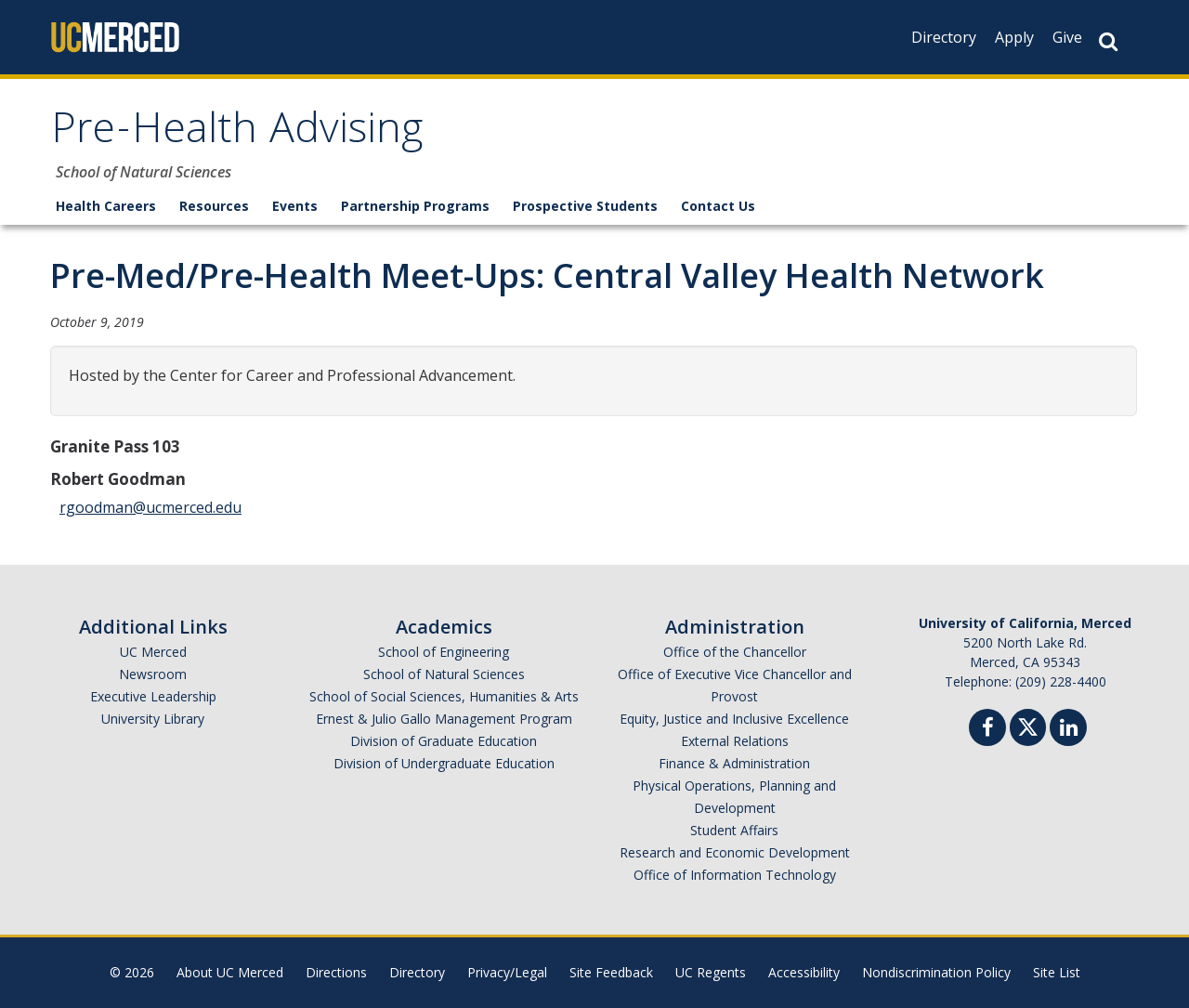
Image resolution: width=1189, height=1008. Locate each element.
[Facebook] (987, 730)
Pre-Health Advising (237, 133)
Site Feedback (611, 972)
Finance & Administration (734, 763)
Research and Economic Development (735, 852)
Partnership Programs (415, 206)
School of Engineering (443, 652)
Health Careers (106, 206)
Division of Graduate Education (443, 741)
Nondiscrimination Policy (936, 972)
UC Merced (153, 652)
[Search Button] (1108, 41)
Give (1067, 37)
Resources (214, 206)
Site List (1056, 972)
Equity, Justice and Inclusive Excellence (734, 718)
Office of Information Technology (735, 875)
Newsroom (153, 674)
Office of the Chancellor (734, 652)
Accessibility (804, 972)
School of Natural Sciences (444, 674)
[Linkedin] (1068, 730)
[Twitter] (1028, 725)
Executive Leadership (153, 696)
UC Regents (710, 972)
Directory (943, 37)
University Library (152, 718)
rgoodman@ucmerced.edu (150, 507)
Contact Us (718, 206)
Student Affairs (734, 830)
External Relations (735, 741)
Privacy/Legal (507, 972)
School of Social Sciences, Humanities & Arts (444, 696)
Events (295, 206)
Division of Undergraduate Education (444, 763)
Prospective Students (585, 206)
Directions (336, 972)
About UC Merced (229, 972)
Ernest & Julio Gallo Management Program (444, 718)
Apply (1014, 37)
